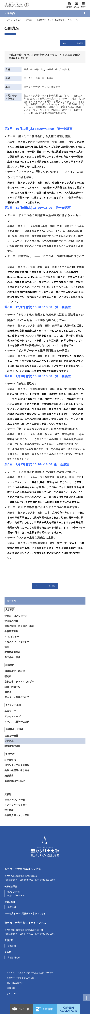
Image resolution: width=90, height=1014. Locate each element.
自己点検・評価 (12, 657)
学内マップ (10, 711)
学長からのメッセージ (16, 616)
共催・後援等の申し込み (17, 770)
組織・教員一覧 (12, 687)
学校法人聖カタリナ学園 (17, 815)
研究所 (8, 676)
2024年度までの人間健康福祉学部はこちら (25, 913)
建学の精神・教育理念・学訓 (19, 626)
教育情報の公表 (12, 652)
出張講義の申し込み (15, 781)
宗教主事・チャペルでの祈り (19, 681)
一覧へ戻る (79, 43)
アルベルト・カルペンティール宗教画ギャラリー (30, 972)
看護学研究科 (14, 957)
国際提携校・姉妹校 (15, 671)
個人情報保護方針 (15, 983)
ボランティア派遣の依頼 (17, 765)
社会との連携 (11, 735)
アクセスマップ (12, 716)
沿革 (7, 647)
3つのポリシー (12, 636)
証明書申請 (10, 760)
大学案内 (17, 20)
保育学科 (12, 907)
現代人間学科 (14, 891)
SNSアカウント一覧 (15, 799)
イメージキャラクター (16, 805)
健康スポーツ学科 (16, 895)
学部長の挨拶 (11, 621)
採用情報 (9, 810)
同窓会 (8, 692)
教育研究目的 (11, 631)
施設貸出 (9, 775)
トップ (7, 20)
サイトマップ (13, 993)
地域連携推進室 (12, 746)
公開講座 (29, 20)
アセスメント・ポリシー (17, 641)
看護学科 (12, 945)
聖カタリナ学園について (17, 697)
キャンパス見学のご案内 (17, 721)
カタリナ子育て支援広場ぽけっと (22, 978)
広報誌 (8, 794)
